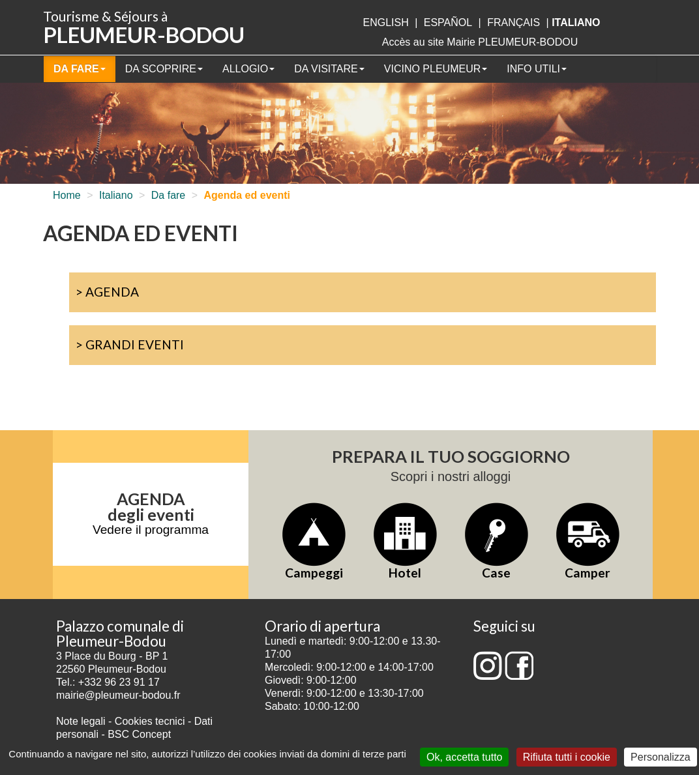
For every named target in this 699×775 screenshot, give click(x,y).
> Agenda (107, 291)
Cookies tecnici (151, 721)
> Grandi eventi (130, 344)
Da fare (79, 68)
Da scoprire (164, 68)
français (513, 22)
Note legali (82, 721)
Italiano (116, 195)
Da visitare (329, 68)
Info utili (537, 68)
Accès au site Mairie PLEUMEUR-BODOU (480, 42)
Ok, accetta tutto (464, 757)
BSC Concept (139, 734)
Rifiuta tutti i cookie (566, 757)
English (385, 22)
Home (67, 195)
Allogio (248, 68)
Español (448, 22)
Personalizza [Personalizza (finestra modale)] (661, 757)
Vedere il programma (151, 529)
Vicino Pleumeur (435, 68)
